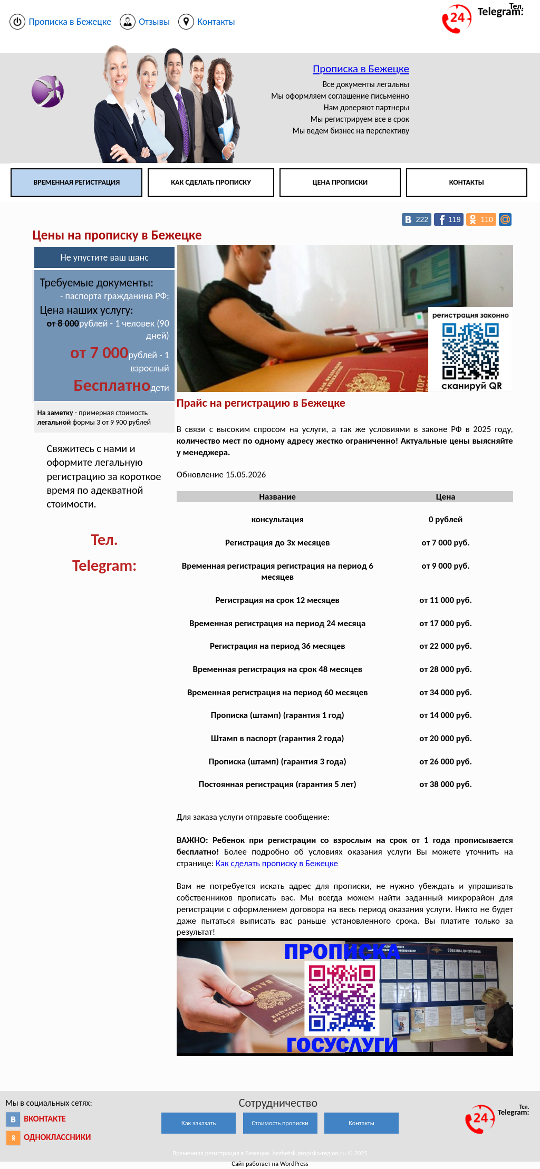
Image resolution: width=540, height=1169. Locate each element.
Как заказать (198, 1123)
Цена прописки (340, 182)
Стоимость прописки (280, 1123)
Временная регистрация (76, 182)
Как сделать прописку (211, 182)
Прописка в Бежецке (361, 68)
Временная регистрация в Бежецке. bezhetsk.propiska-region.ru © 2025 (269, 1153)
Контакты (466, 182)
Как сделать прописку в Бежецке (277, 863)
